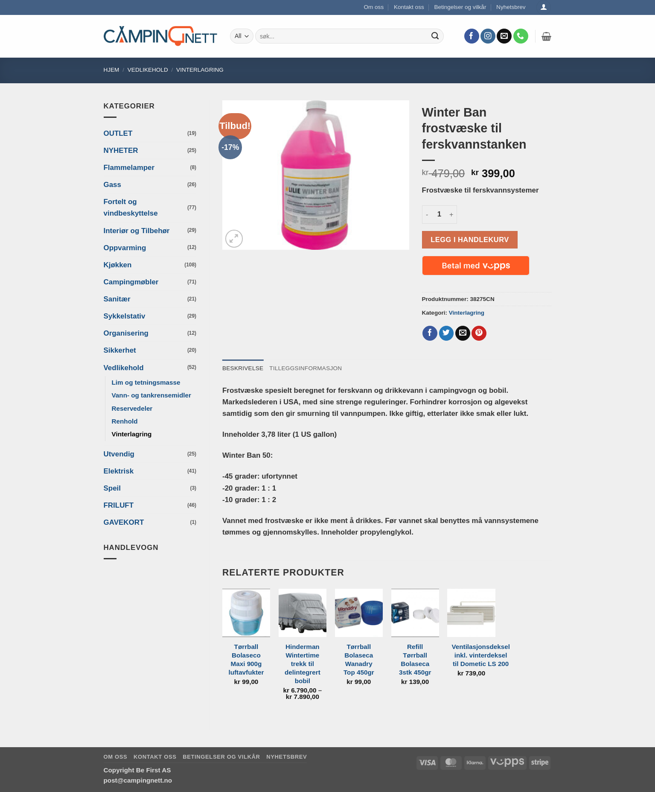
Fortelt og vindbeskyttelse (131, 207)
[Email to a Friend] (462, 333)
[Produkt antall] (439, 214)
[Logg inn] (543, 7)
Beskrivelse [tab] (242, 368)
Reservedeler (132, 408)
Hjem (111, 70)
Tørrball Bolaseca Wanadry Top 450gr (359, 659)
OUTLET (118, 133)
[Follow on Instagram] (487, 36)
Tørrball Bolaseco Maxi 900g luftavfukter (246, 659)
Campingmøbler (131, 282)
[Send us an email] (504, 36)
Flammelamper (129, 168)
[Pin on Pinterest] (479, 333)
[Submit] (435, 36)
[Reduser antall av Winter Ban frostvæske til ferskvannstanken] (427, 214)
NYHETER (121, 150)
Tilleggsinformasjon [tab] (305, 368)
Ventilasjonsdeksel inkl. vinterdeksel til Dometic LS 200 (480, 655)
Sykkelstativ (125, 316)
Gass (112, 185)
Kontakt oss (409, 7)
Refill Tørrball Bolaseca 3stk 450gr (415, 659)
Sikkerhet (120, 350)
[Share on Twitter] (446, 333)
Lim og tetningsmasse (146, 382)
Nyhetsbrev (511, 7)
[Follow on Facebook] (471, 36)
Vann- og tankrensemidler (151, 395)
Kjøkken (118, 265)
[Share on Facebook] (429, 333)
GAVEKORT (124, 522)
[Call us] (520, 36)
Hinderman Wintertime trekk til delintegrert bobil (302, 663)
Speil (112, 488)
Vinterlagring (200, 70)
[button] (546, 36)
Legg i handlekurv (470, 239)
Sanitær (117, 299)
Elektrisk (119, 471)
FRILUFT (119, 505)
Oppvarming (125, 248)
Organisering (126, 333)
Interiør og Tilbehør (137, 231)
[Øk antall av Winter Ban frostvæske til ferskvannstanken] (451, 214)
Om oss (374, 7)
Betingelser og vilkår (460, 7)
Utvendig (119, 454)
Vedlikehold (148, 70)
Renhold (125, 421)
